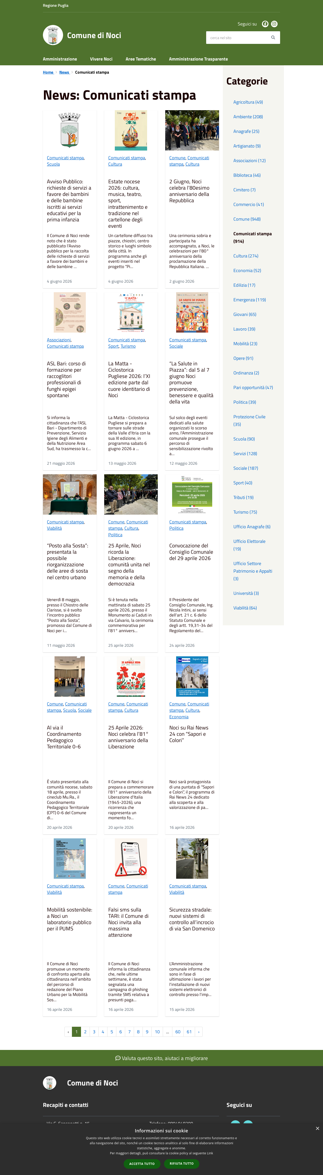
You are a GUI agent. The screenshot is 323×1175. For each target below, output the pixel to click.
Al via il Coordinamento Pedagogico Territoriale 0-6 (64, 737)
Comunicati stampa (65, 157)
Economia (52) (247, 270)
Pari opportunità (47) (253, 387)
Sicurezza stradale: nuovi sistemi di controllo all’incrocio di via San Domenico (192, 919)
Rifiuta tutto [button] (182, 1163)
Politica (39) (244, 402)
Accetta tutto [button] (142, 1164)
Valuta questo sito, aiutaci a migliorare (161, 1058)
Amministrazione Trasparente (198, 58)
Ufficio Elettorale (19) (249, 545)
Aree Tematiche (141, 58)
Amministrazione (60, 58)
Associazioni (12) (249, 160)
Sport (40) (242, 482)
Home (48, 72)
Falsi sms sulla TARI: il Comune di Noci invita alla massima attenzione (128, 922)
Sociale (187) (245, 468)
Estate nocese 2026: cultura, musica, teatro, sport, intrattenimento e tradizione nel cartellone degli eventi (128, 203)
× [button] (317, 1129)
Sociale (176, 346)
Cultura (115, 164)
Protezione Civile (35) (249, 420)
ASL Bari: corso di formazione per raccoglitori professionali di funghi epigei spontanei (66, 379)
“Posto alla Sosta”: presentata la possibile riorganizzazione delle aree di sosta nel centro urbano (67, 561)
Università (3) (246, 593)
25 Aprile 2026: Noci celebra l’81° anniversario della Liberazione (128, 737)
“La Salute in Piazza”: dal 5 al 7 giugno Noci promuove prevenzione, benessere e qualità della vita (191, 382)
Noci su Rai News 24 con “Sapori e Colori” (188, 734)
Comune (177, 157)
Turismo (128, 346)
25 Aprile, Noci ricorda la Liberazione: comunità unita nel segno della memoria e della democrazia (129, 565)
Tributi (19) (243, 497)
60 (177, 1031)
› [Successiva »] (198, 1031)
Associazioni (59, 339)
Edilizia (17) (244, 285)
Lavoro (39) (244, 329)
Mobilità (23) (245, 343)
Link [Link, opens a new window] (210, 1153)
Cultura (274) (245, 255)
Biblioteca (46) (247, 175)
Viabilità (54, 528)
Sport (113, 346)
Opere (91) (243, 358)
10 (157, 1031)
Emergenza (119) (249, 299)
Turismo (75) (245, 512)
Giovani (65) (244, 314)
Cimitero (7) (244, 189)
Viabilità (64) (245, 607)
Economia (179, 716)
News (64, 72)
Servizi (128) (245, 453)
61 (189, 1031)
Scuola (53, 164)
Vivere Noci (101, 58)
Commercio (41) (248, 204)
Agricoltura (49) (248, 102)
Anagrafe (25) (246, 131)
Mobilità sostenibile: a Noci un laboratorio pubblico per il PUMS (69, 919)
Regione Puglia (55, 5)
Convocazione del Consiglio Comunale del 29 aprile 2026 (191, 552)
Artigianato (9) (247, 145)
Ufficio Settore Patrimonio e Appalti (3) (252, 571)
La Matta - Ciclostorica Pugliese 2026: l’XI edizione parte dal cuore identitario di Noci (129, 379)
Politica (115, 534)
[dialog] (161, 1149)
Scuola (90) (244, 438)
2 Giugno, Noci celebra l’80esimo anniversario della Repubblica (189, 191)
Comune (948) (247, 219)
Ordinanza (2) (246, 372)
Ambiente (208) (248, 116)
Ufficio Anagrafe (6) (252, 526)
